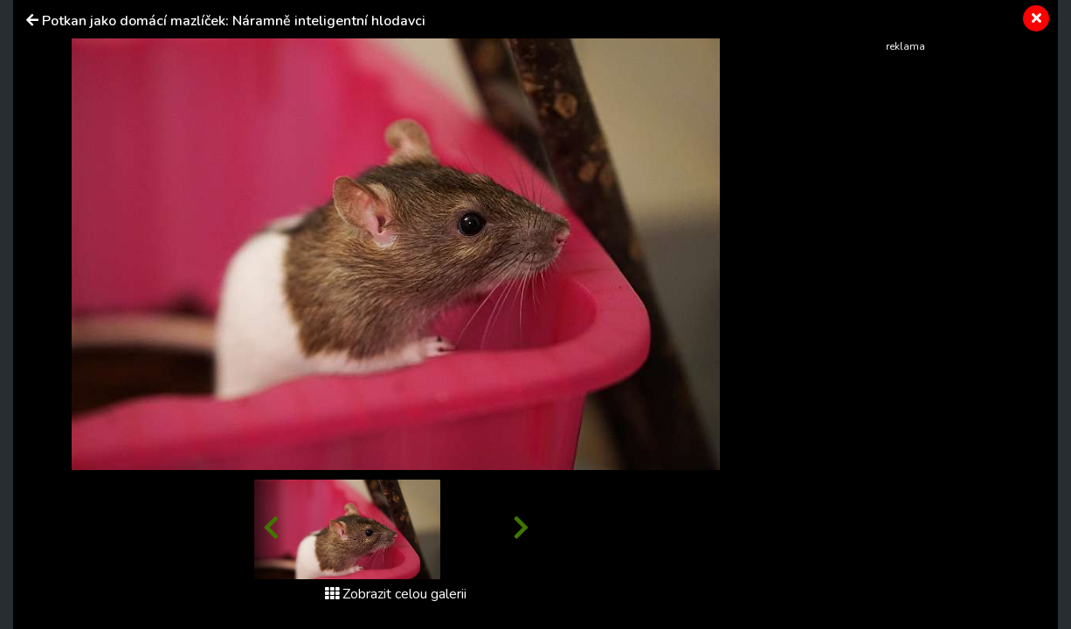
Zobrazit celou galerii (395, 594)
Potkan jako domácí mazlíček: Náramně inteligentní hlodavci (233, 21)
